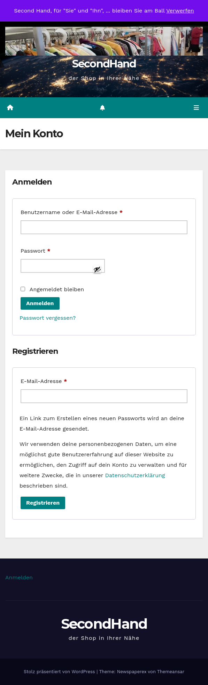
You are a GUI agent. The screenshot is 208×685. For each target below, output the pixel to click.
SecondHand (104, 63)
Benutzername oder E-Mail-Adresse (88, 211)
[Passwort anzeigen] (97, 269)
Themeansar (170, 671)
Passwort (51, 249)
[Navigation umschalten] (196, 108)
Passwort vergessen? (48, 318)
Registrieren (43, 502)
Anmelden (40, 303)
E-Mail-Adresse (60, 380)
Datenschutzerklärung (135, 475)
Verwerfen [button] (180, 10)
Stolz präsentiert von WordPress (60, 671)
